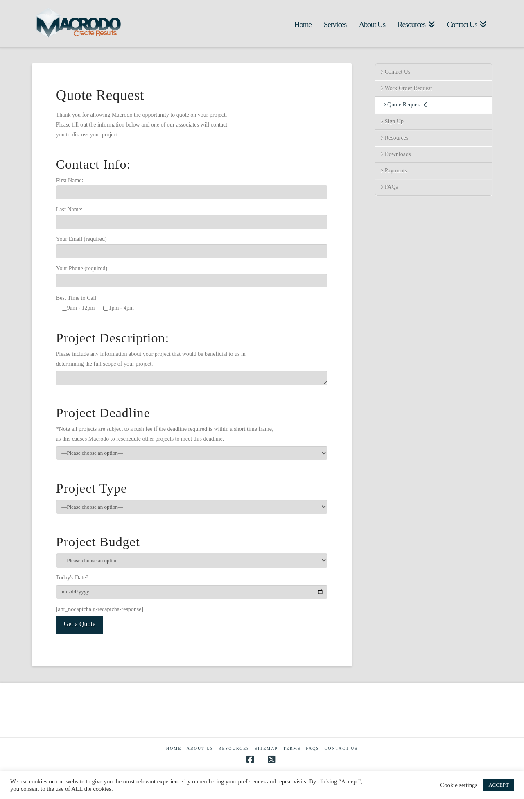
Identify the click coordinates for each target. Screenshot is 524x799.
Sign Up (391, 121)
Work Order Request (406, 88)
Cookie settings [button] (458, 785)
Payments (393, 170)
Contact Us (395, 72)
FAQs (389, 187)
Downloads (395, 154)
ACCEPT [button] (498, 785)
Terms (291, 748)
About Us (200, 748)
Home (173, 748)
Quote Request (405, 105)
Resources (394, 138)
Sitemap (266, 748)
